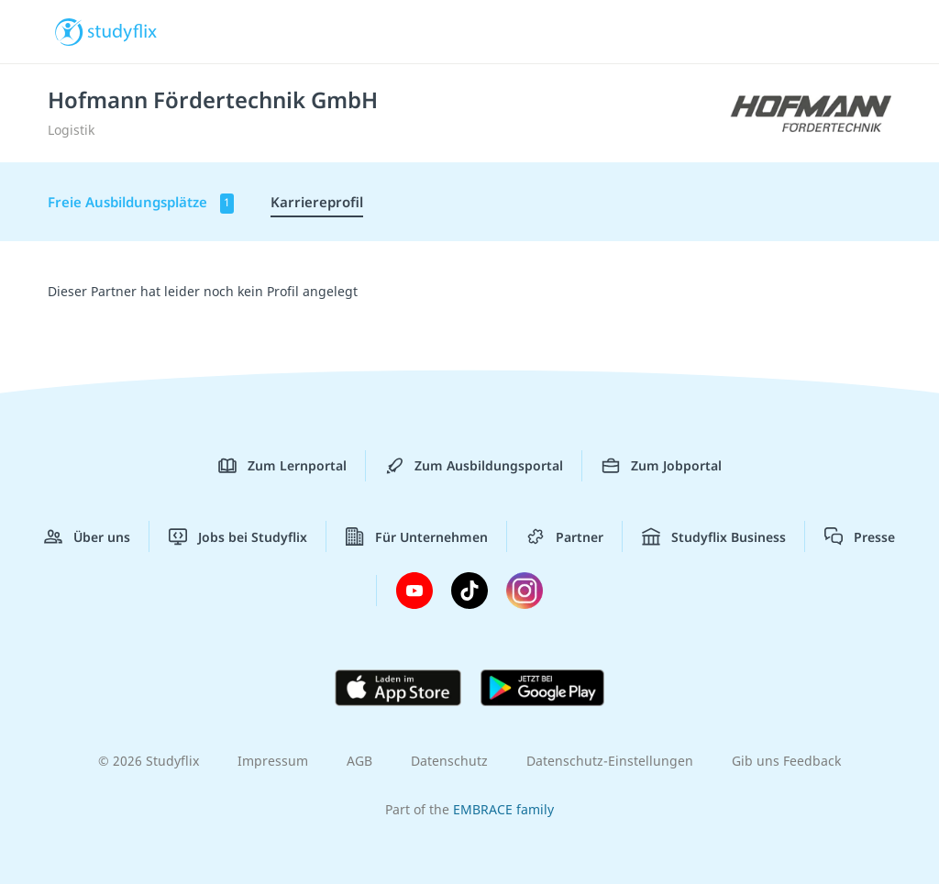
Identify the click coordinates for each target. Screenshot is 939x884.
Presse (859, 536)
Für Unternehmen (417, 536)
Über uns (87, 536)
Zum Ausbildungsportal (474, 466)
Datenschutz (449, 760)
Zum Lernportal (282, 466)
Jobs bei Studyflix (238, 536)
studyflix (122, 30)
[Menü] (874, 32)
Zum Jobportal (662, 466)
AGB (359, 760)
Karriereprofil (317, 202)
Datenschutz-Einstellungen (609, 760)
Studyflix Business (714, 536)
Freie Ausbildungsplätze (141, 203)
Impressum (273, 760)
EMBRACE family (503, 809)
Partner (564, 536)
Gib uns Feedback (786, 760)
